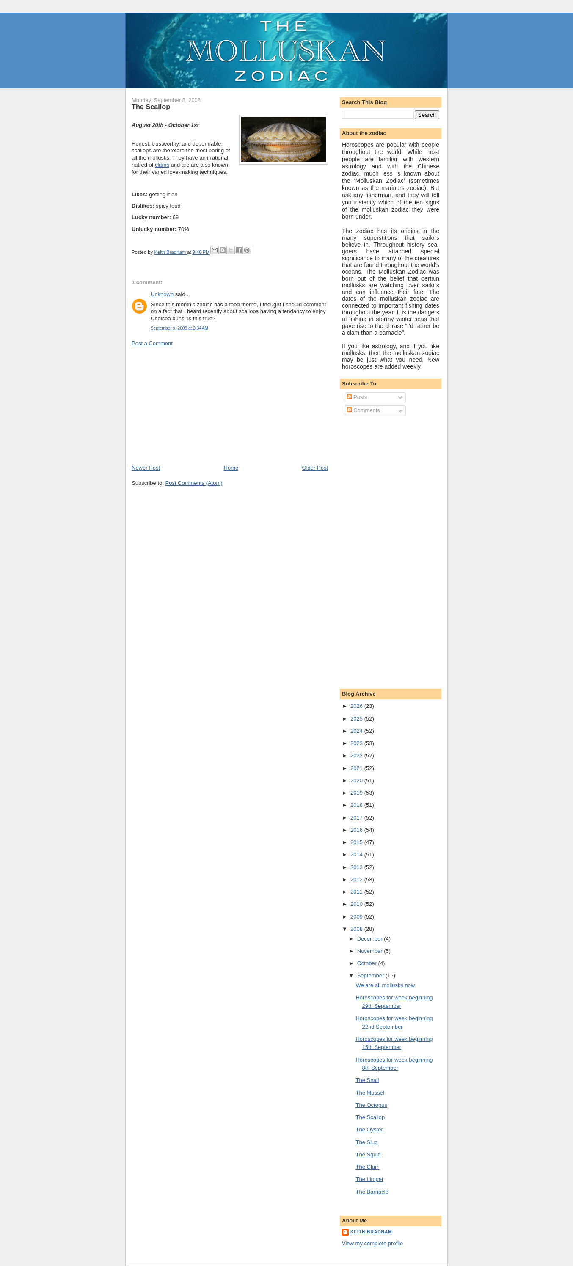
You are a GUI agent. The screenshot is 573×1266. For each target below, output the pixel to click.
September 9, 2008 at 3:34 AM (179, 328)
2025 (357, 719)
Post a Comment (152, 343)
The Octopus (371, 1105)
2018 (357, 805)
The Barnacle (371, 1192)
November (370, 951)
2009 (357, 917)
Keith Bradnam (371, 1232)
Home (231, 468)
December (370, 939)
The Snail (367, 1080)
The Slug (366, 1142)
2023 (357, 743)
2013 (357, 867)
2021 (357, 768)
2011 (357, 892)
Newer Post (146, 468)
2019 (357, 793)
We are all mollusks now (385, 985)
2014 (357, 854)
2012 (357, 879)
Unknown (162, 294)
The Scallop (370, 1117)
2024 (357, 731)
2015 (357, 842)
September (371, 975)
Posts (357, 397)
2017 (357, 818)
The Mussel (369, 1093)
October (367, 963)
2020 (357, 780)
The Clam (367, 1167)
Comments (363, 410)
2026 (357, 706)
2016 (357, 830)
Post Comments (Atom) (194, 483)
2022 (357, 755)
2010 (357, 904)
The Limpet (369, 1179)
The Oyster (369, 1129)
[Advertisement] (195, 405)
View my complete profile (372, 1243)
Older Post (315, 468)
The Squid (367, 1154)
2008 (357, 929)
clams (162, 165)
